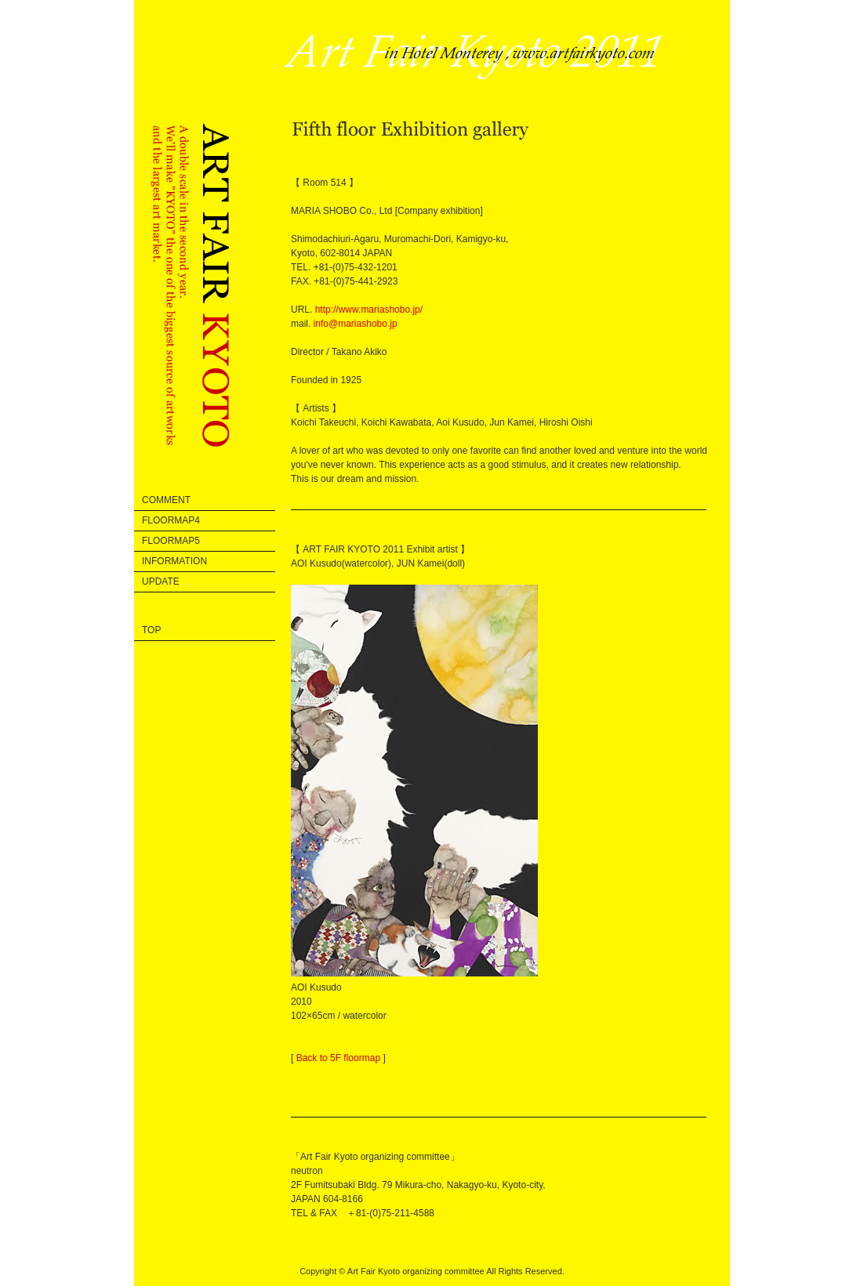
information (174, 561)
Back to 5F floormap (338, 1057)
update (161, 581)
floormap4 (171, 520)
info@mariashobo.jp (356, 323)
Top (151, 630)
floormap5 (171, 540)
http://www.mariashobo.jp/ (369, 309)
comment (166, 499)
